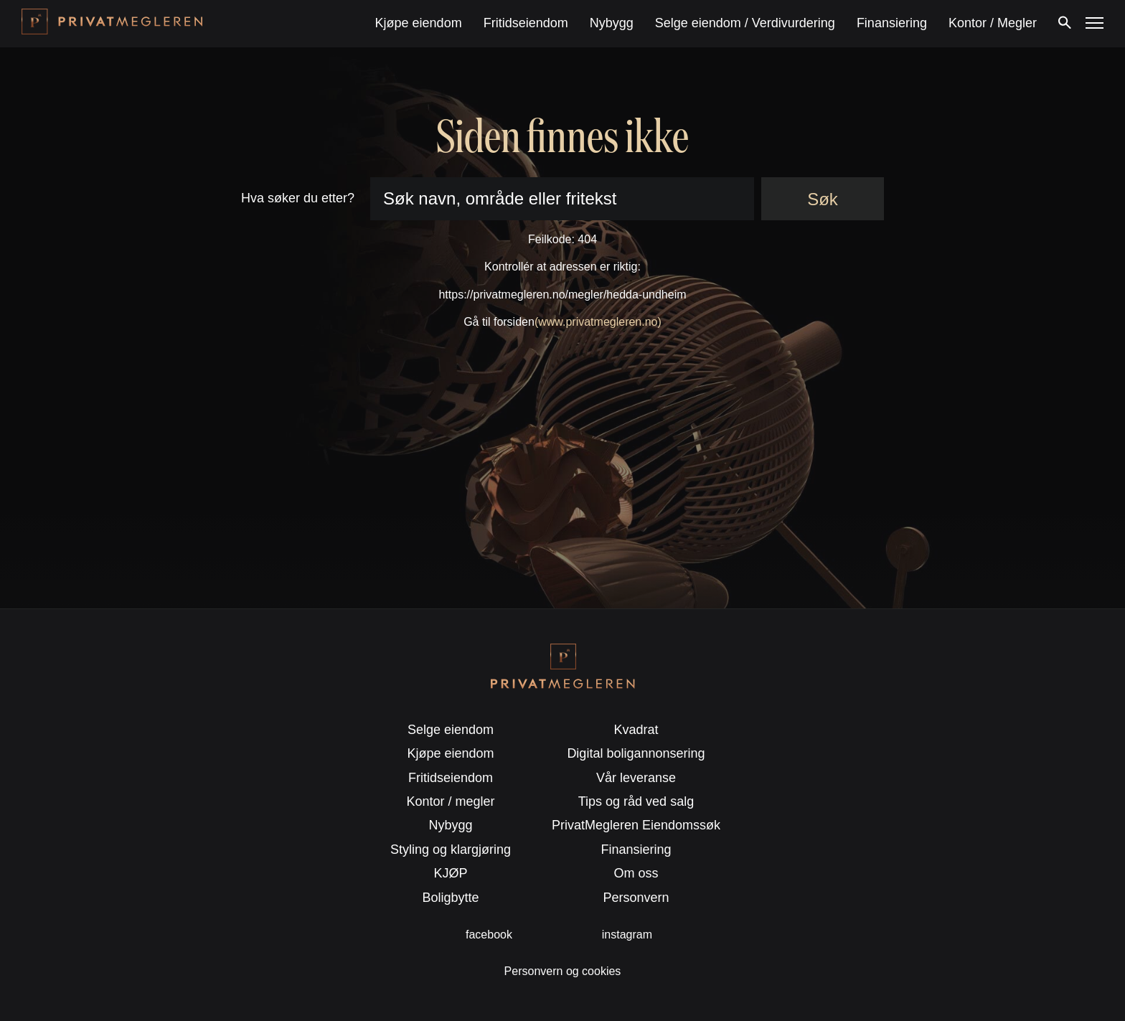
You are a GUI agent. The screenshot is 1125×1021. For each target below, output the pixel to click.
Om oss (635, 873)
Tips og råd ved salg (636, 801)
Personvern (636, 897)
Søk (822, 199)
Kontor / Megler (993, 23)
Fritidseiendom (526, 23)
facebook (489, 934)
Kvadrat (635, 730)
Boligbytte (451, 897)
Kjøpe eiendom (418, 23)
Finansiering (892, 23)
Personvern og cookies (562, 971)
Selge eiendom (451, 730)
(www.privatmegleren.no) (598, 322)
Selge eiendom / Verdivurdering (745, 23)
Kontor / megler (451, 801)
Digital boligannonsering (636, 753)
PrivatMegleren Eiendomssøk (636, 825)
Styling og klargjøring (450, 849)
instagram (627, 934)
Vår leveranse (636, 778)
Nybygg (612, 23)
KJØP (451, 873)
